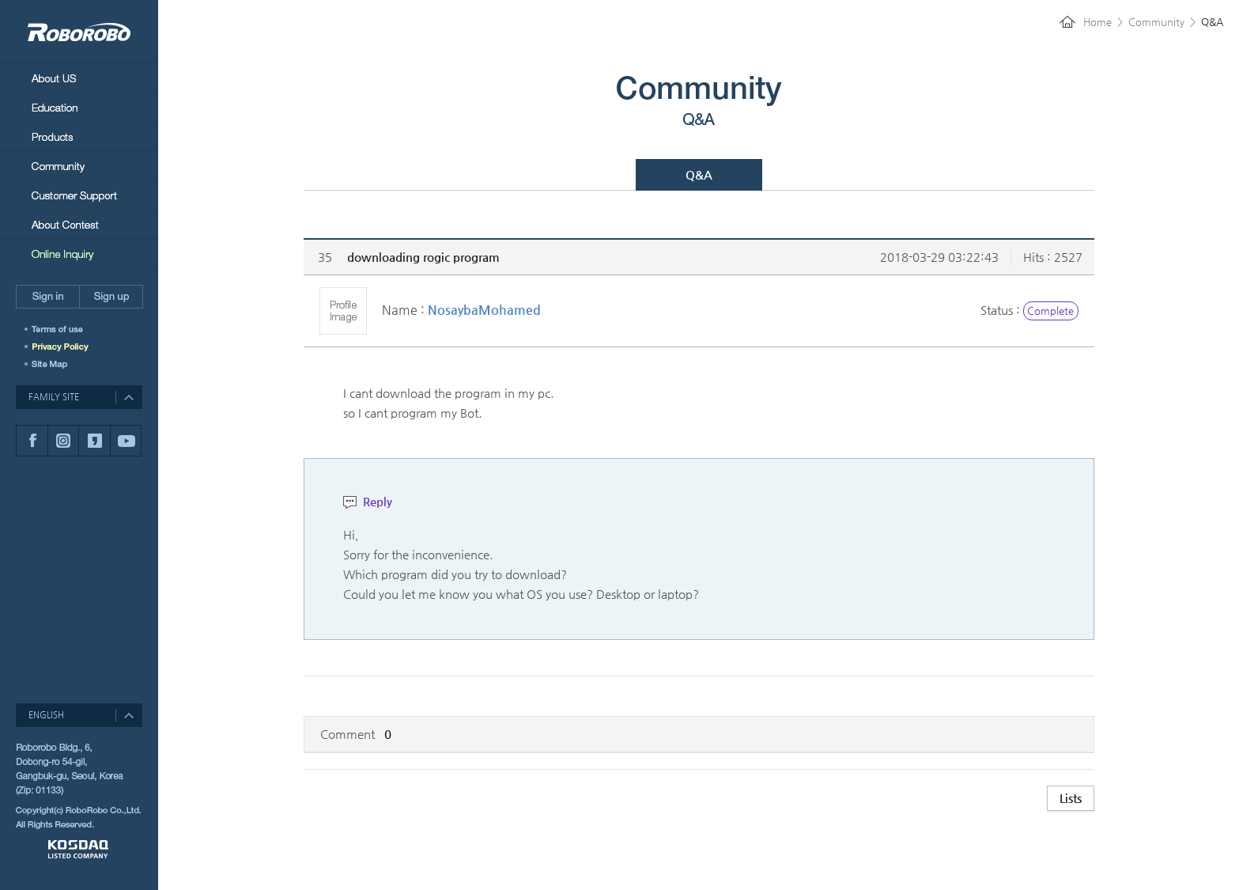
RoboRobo (79, 32)
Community (79, 165)
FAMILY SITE (53, 397)
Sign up (111, 297)
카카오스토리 (94, 440)
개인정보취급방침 (65, 346)
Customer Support (79, 195)
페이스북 (31, 440)
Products (79, 136)
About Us (79, 78)
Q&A (699, 174)
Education (79, 107)
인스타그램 (62, 440)
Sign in (47, 297)
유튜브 (126, 440)
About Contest (79, 224)
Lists (1071, 798)
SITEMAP (51, 364)
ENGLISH (46, 715)
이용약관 (65, 329)
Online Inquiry (79, 254)
